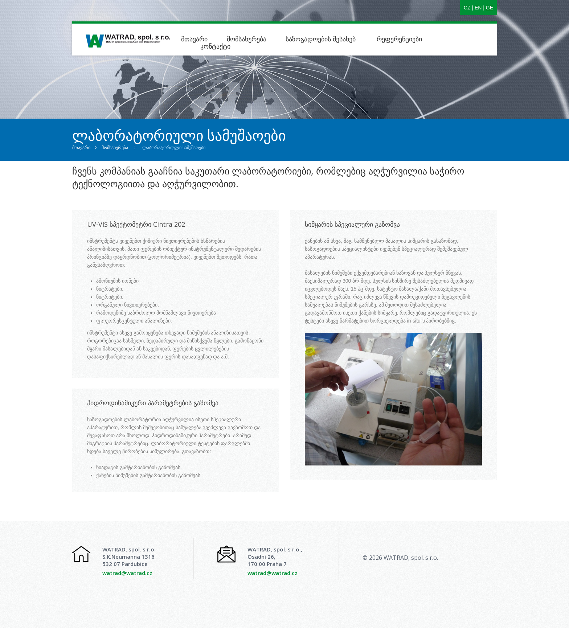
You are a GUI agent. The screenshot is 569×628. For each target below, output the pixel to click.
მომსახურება (246, 38)
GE (489, 8)
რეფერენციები (399, 38)
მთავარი (194, 38)
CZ (467, 8)
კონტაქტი (215, 46)
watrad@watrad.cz (127, 572)
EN (478, 8)
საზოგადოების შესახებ (321, 38)
